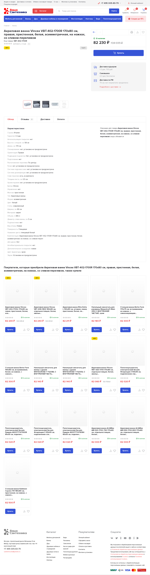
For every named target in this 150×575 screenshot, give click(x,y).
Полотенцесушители (112, 19)
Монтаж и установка (85, 552)
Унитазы (89, 19)
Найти (114, 11)
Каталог (40, 11)
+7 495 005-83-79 (109, 3)
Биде (98, 19)
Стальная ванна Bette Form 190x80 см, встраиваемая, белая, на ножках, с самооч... (17, 371)
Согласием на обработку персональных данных (127, 554)
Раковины (66, 540)
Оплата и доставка (85, 546)
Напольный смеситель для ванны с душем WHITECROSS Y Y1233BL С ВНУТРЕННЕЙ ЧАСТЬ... (45, 371)
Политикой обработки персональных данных (127, 549)
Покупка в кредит (10, 4)
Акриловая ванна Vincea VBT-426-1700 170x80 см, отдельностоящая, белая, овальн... (103, 371)
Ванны (28, 19)
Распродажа (67, 558)
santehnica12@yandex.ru (12, 552)
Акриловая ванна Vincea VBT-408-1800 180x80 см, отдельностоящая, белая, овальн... (45, 310)
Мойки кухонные (69, 555)
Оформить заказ (84, 540)
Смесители (67, 543)
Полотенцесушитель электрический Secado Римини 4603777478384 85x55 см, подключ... (73, 431)
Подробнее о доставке (110, 87)
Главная (6, 26)
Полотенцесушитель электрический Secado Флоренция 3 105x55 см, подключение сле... (44, 431)
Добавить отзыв (19, 44)
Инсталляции (77, 19)
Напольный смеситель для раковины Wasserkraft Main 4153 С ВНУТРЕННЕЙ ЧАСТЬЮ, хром (103, 310)
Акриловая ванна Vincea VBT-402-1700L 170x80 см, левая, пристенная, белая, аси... (16, 310)
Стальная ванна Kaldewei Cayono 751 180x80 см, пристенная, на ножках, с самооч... (16, 492)
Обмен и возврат (84, 543)
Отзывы (27, 119)
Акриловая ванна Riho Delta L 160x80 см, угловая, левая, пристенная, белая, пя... (75, 309)
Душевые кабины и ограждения (54, 19)
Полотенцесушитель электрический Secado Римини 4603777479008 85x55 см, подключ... (16, 431)
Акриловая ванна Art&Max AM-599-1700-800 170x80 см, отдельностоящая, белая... (131, 431)
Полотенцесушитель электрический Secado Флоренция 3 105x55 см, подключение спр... (130, 371)
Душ (36, 19)
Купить (118, 53)
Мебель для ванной (13, 19)
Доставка (45, 119)
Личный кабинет (135, 3)
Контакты (82, 549)
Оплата (61, 119)
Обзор (10, 119)
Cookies (125, 557)
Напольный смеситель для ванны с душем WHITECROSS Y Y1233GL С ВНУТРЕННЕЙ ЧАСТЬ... (74, 371)
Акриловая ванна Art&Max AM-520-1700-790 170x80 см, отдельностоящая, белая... (103, 431)
